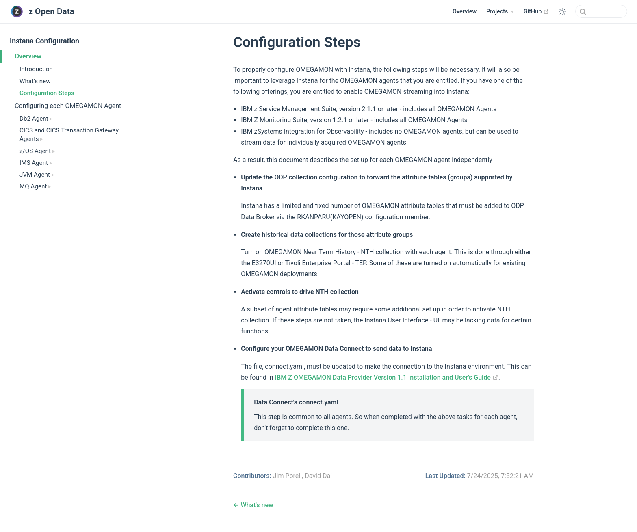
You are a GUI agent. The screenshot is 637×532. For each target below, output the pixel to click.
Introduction (36, 69)
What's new (35, 81)
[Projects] (500, 11)
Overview (465, 11)
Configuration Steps (47, 93)
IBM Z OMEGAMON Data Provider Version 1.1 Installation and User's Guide (386, 377)
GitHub (536, 11)
